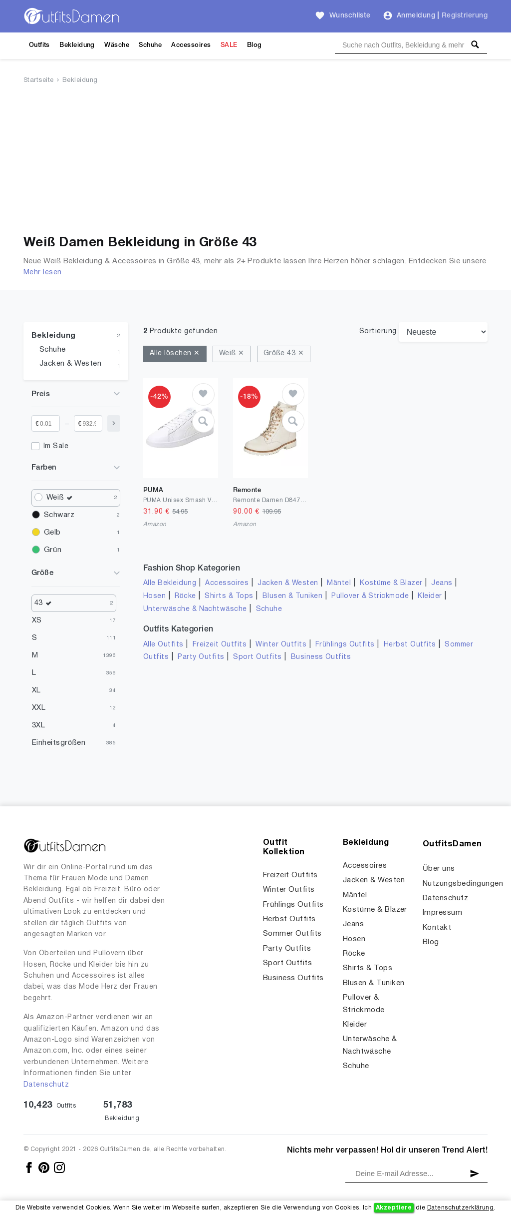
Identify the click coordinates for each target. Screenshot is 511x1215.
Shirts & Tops (229, 596)
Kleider (430, 596)
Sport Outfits (257, 657)
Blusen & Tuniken (292, 596)
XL (36, 690)
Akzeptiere (394, 1208)
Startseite (38, 80)
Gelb (52, 532)
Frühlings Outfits (345, 644)
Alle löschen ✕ (175, 353)
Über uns (439, 868)
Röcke (185, 596)
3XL (38, 725)
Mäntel (339, 583)
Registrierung (465, 15)
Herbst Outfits (410, 644)
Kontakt (437, 927)
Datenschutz (46, 1085)
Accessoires (191, 45)
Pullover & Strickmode (370, 596)
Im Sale (55, 446)
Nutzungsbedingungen (463, 883)
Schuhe (150, 45)
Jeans (441, 583)
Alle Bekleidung (169, 583)
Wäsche (116, 45)
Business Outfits (321, 657)
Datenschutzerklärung (460, 1208)
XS (37, 620)
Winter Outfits (281, 644)
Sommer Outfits (292, 933)
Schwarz (59, 515)
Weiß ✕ (231, 353)
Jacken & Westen (70, 363)
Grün (52, 550)
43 (45, 603)
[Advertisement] (255, 161)
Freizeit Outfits (220, 644)
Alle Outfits (163, 644)
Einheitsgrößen (58, 742)
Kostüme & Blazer (391, 583)
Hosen (154, 596)
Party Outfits (201, 657)
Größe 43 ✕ (283, 353)
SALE (229, 45)
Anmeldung (416, 15)
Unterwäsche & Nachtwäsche (195, 609)
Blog (254, 45)
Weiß (61, 498)
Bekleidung (77, 45)
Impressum (442, 912)
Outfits (39, 45)
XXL (38, 707)
